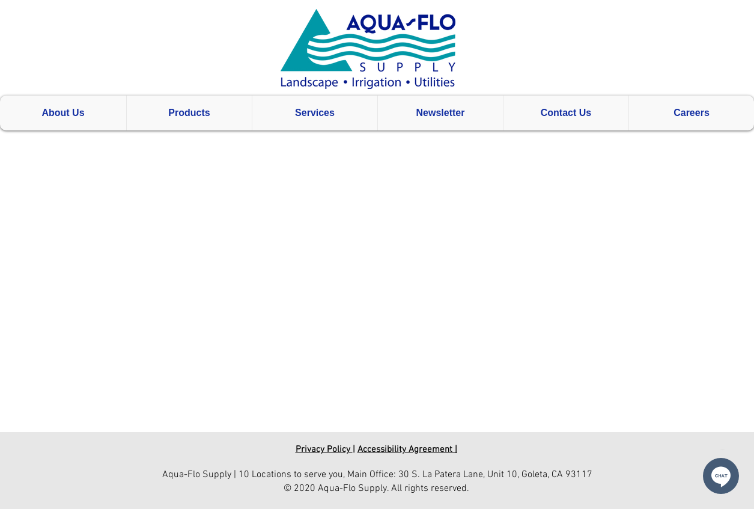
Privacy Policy (324, 449)
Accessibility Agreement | (407, 449)
